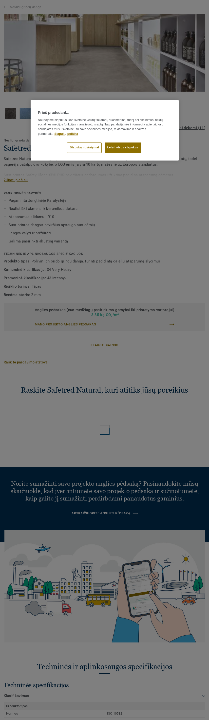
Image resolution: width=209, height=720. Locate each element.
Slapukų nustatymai (84, 147)
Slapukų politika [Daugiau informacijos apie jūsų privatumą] (66, 134)
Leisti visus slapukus (122, 147)
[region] (105, 130)
